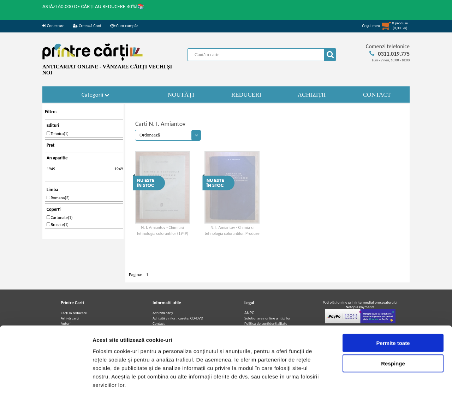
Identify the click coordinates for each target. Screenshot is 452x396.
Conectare (53, 25)
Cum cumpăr (124, 25)
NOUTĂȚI (181, 94)
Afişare (353, 382)
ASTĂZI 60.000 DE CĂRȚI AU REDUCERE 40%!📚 (93, 6)
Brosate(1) (58, 224)
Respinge (393, 332)
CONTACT (377, 94)
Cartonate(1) (59, 217)
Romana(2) (58, 197)
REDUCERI (246, 94)
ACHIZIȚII (312, 94)
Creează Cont (87, 25)
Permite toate (393, 312)
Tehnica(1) (58, 133)
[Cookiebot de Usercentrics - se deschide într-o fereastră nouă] (46, 382)
